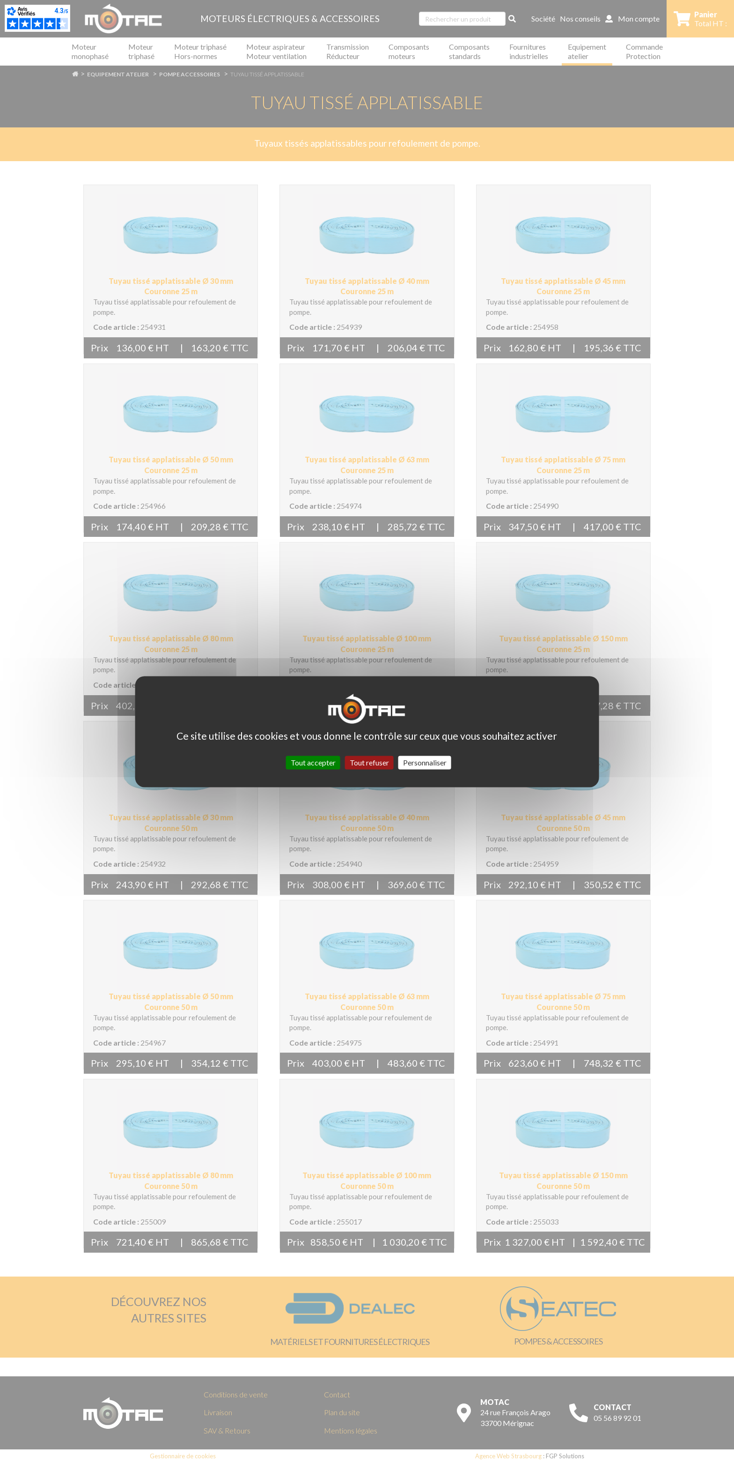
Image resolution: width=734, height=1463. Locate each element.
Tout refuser (369, 762)
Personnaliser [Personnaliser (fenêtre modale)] (425, 762)
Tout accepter (313, 762)
